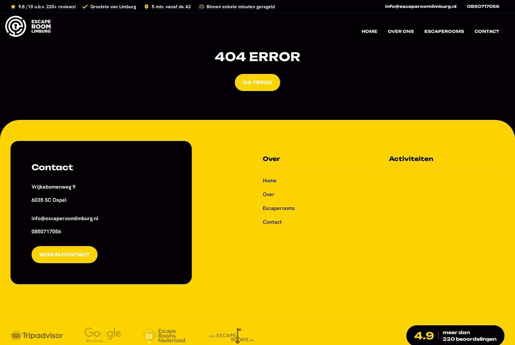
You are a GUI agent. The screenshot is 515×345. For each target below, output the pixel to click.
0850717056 (46, 231)
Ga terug (257, 82)
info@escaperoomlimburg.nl (65, 218)
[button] (13, 332)
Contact (272, 221)
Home (270, 180)
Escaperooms (279, 208)
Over (269, 194)
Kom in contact (64, 254)
